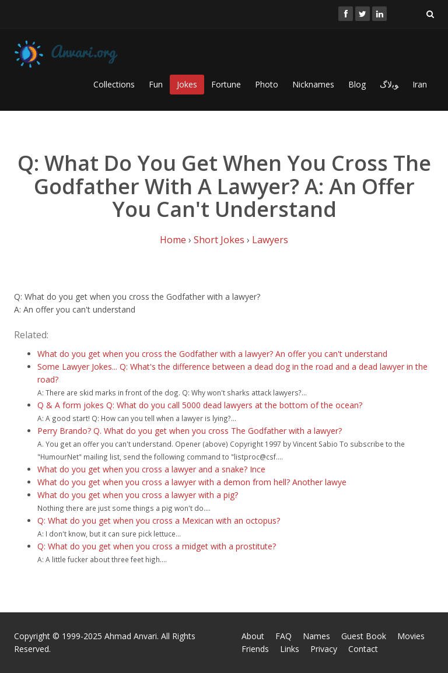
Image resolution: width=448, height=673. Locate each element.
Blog (357, 84)
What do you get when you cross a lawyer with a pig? (137, 494)
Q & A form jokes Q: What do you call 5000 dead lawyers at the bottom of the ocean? (199, 405)
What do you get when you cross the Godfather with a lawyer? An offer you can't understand (212, 353)
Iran (419, 84)
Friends (255, 648)
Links (289, 648)
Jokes (187, 84)
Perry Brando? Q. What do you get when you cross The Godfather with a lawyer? (189, 430)
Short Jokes (219, 239)
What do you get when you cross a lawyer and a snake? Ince (151, 469)
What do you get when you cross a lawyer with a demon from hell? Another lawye (191, 482)
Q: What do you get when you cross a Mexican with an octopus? (158, 520)
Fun (156, 84)
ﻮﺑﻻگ (389, 84)
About (253, 636)
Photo (266, 84)
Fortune (226, 84)
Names (316, 636)
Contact (363, 648)
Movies (411, 636)
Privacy (323, 648)
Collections (114, 84)
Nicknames (313, 84)
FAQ (283, 636)
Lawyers (270, 239)
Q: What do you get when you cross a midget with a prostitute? (156, 546)
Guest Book (363, 636)
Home (173, 239)
